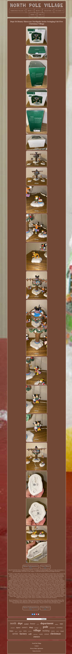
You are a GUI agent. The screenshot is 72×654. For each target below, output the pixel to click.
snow (57, 631)
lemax (11, 631)
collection (35, 634)
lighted (18, 627)
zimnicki (13, 627)
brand (62, 631)
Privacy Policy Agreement (36, 648)
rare (61, 624)
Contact (36, 646)
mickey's (30, 631)
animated (52, 627)
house (32, 623)
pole (45, 626)
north (13, 623)
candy (41, 634)
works (20, 631)
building (45, 631)
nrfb (30, 634)
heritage (36, 627)
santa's (24, 627)
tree (40, 628)
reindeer (56, 624)
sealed (26, 624)
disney (16, 631)
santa (25, 631)
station (53, 631)
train (38, 624)
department (46, 623)
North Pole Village (36, 643)
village (37, 630)
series (15, 633)
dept (20, 623)
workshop (59, 627)
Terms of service (37, 651)
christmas (55, 633)
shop (31, 627)
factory (23, 633)
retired (46, 634)
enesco (37, 636)
